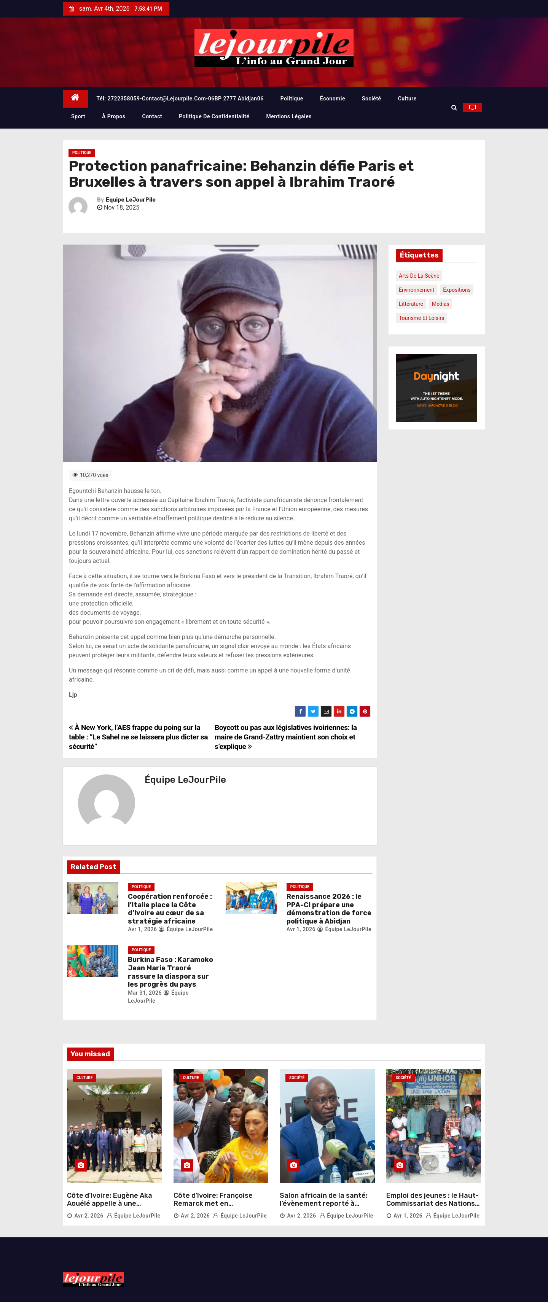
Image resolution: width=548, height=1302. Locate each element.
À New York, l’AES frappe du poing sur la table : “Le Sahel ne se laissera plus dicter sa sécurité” (138, 737)
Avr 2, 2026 (88, 1216)
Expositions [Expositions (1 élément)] (456, 290)
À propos (114, 116)
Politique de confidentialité (214, 116)
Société (371, 98)
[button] (454, 107)
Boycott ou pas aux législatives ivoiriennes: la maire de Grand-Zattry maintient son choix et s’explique (286, 737)
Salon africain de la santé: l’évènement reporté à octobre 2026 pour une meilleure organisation (324, 1207)
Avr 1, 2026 (142, 929)
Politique (291, 98)
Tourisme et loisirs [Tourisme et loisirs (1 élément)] (421, 318)
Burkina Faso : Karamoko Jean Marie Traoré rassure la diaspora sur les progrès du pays (170, 972)
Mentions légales (289, 116)
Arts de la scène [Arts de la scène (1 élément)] (419, 276)
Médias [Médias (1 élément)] (440, 304)
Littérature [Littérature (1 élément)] (411, 304)
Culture (407, 98)
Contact (152, 116)
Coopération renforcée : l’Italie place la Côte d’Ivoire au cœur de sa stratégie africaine (170, 908)
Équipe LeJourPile (131, 200)
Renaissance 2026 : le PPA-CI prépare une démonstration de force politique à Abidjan (329, 908)
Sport (78, 116)
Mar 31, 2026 (145, 993)
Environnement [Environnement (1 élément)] (416, 290)
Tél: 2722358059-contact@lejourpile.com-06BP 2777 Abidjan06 (180, 98)
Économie (332, 98)
